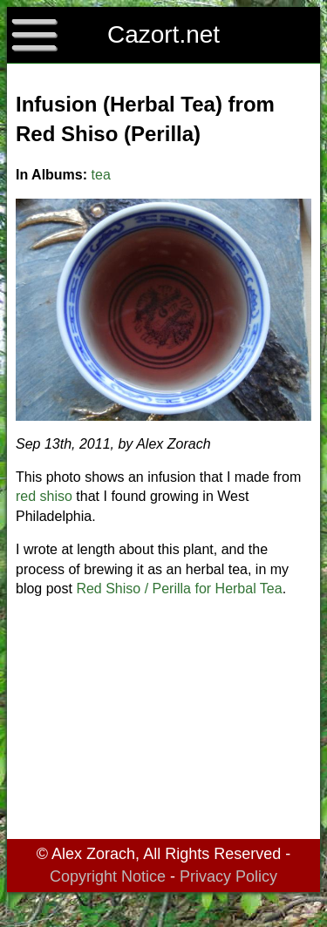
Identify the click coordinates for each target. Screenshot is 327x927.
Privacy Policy (228, 876)
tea (101, 174)
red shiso (44, 496)
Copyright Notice (108, 876)
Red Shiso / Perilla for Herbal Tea (179, 588)
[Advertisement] (163, 721)
